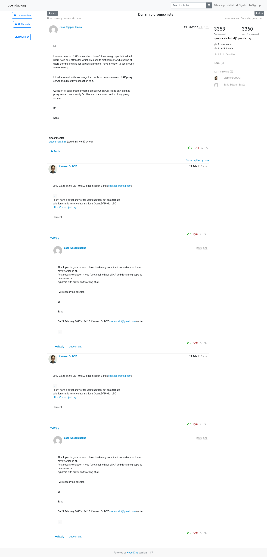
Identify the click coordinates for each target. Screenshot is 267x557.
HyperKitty (132, 552)
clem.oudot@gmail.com (123, 321)
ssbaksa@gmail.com (119, 185)
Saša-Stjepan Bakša (71, 27)
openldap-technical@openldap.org (233, 38)
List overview (22, 15)
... (55, 196)
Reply (55, 151)
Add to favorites (224, 54)
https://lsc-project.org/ (65, 207)
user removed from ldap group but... (244, 18)
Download (22, 37)
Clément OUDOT (68, 166)
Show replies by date (197, 160)
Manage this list (224, 5)
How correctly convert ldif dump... (65, 18)
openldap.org (17, 5)
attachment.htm (58, 141)
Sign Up (255, 5)
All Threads (22, 24)
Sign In (241, 5)
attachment (75, 346)
